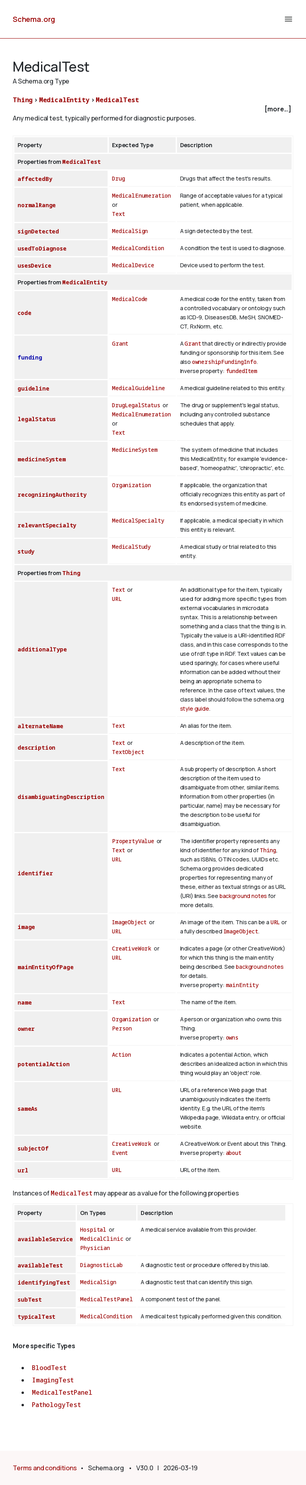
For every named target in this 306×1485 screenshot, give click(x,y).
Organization (131, 485)
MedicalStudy (131, 546)
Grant (120, 343)
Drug (118, 178)
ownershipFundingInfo (224, 361)
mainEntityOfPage (45, 967)
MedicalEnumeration (141, 195)
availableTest (40, 1265)
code (24, 313)
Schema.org (34, 19)
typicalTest (36, 1316)
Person (122, 1028)
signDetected (38, 231)
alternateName (40, 726)
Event (120, 1153)
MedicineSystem (135, 449)
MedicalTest (117, 99)
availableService (45, 1239)
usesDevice (34, 265)
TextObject (128, 752)
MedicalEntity (64, 99)
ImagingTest (53, 1380)
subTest (30, 1299)
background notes (243, 896)
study (26, 551)
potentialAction (44, 1064)
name (24, 1002)
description (36, 747)
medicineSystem (42, 459)
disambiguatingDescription (61, 797)
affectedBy (35, 179)
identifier (35, 873)
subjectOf (33, 1148)
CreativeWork (131, 948)
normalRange (37, 205)
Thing (23, 99)
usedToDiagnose (42, 248)
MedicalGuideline (138, 388)
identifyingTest (44, 1282)
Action (121, 1054)
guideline (33, 388)
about (233, 1153)
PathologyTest (56, 1404)
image (26, 927)
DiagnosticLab (101, 1265)
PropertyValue (133, 841)
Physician (95, 1248)
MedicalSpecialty (138, 520)
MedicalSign (130, 231)
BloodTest (49, 1367)
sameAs (27, 1108)
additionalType (42, 649)
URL (117, 599)
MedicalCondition (138, 248)
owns (232, 1037)
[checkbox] (153, 109)
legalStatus (37, 419)
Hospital (93, 1229)
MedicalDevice (133, 265)
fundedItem (241, 371)
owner (26, 1028)
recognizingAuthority (52, 494)
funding (30, 357)
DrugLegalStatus (136, 405)
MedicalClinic (101, 1238)
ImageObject (129, 922)
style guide (194, 708)
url (23, 1170)
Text (118, 214)
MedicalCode (129, 299)
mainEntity (242, 985)
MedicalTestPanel (106, 1299)
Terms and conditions (45, 1468)
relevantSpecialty (47, 525)
